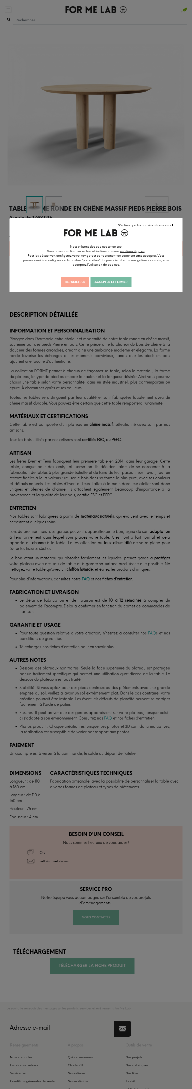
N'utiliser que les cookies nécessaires (146, 224)
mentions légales (138, 250)
